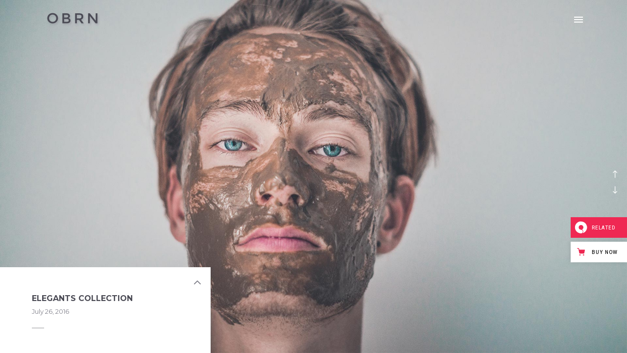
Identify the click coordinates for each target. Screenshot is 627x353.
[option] (313, 176)
